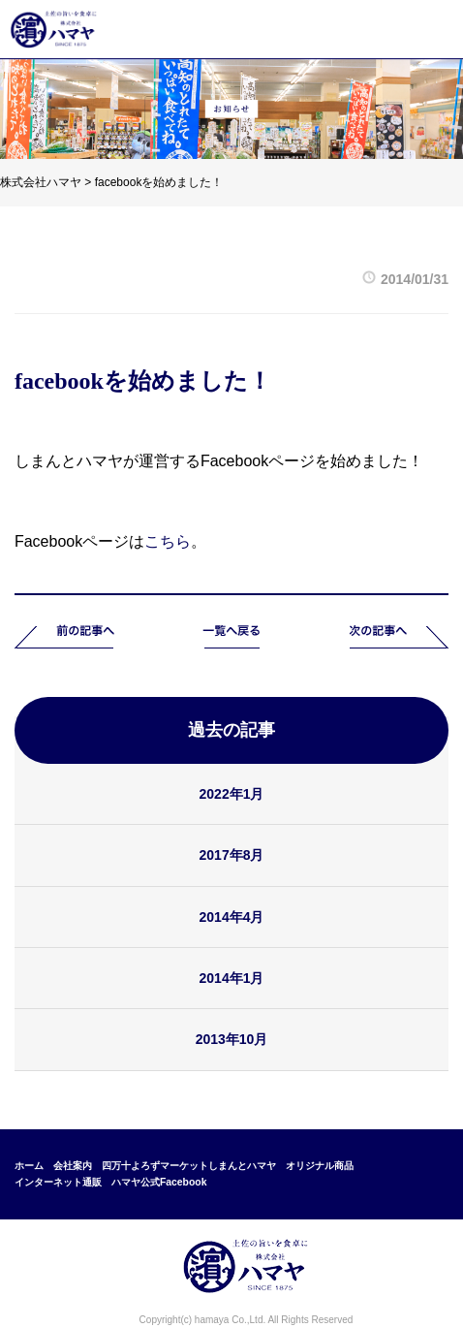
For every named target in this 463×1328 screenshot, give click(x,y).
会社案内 (72, 1165)
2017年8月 (232, 855)
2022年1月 (232, 794)
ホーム (29, 1165)
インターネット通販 (58, 1182)
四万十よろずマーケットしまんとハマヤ (189, 1165)
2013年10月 (232, 1039)
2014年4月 (232, 917)
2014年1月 (232, 978)
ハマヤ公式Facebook (159, 1182)
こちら (167, 541)
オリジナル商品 (320, 1165)
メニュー (428, 29)
